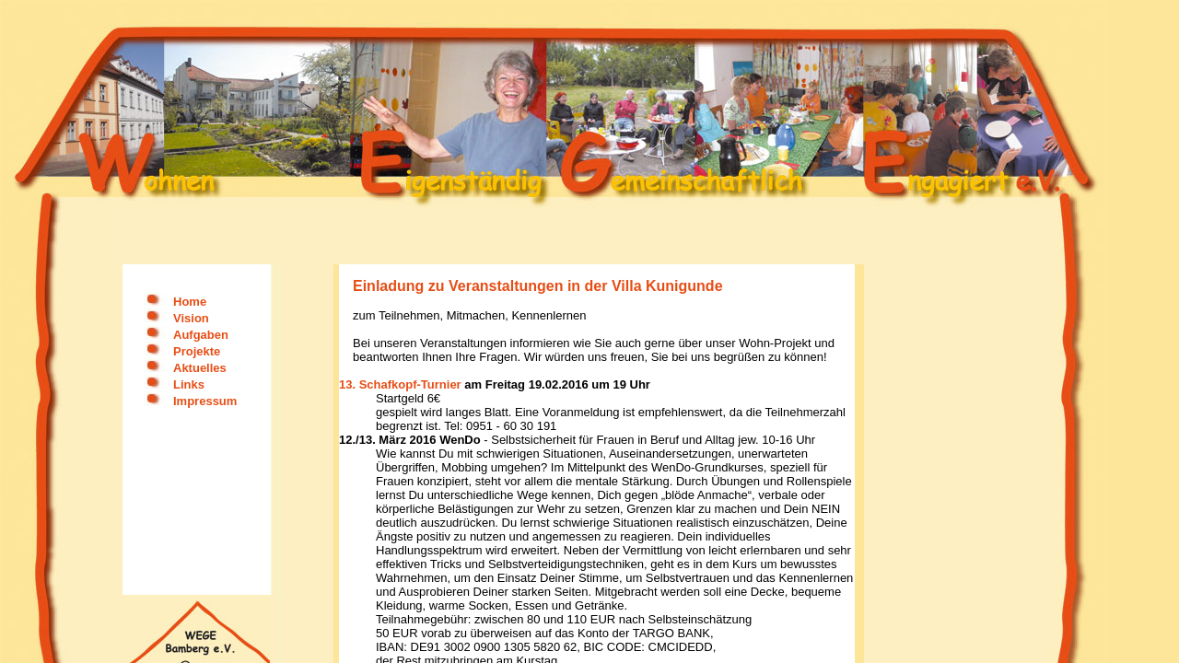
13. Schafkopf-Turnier (400, 384)
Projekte (196, 351)
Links (188, 384)
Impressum (205, 401)
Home (189, 301)
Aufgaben (200, 335)
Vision (191, 318)
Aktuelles (200, 368)
